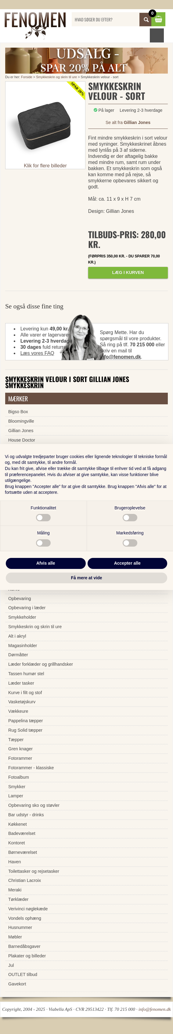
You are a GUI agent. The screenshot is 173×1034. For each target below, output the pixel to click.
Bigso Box (18, 411)
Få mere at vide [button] (86, 577)
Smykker (16, 786)
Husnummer (20, 927)
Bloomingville (21, 421)
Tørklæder (18, 899)
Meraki (14, 889)
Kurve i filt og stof (25, 692)
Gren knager (20, 748)
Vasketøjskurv (21, 701)
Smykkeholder (22, 617)
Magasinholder (22, 645)
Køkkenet (17, 824)
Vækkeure (18, 711)
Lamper (15, 795)
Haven (14, 861)
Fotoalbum (18, 777)
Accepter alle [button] (127, 563)
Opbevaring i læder (26, 607)
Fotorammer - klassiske (31, 767)
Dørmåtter (18, 654)
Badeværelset (21, 833)
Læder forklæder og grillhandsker (40, 664)
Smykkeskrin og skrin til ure (56, 77)
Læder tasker (21, 683)
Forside (26, 77)
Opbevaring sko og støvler (33, 805)
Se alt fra (128, 122)
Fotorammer (20, 758)
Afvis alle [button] (45, 563)
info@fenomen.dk (120, 356)
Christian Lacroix (24, 880)
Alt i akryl (17, 636)
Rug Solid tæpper (25, 730)
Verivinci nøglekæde (28, 908)
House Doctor (21, 440)
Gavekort (17, 983)
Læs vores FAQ (37, 353)
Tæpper (15, 739)
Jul (11, 965)
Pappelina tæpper (25, 720)
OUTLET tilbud (22, 974)
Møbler (15, 936)
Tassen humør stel (26, 673)
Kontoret (16, 842)
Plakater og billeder (27, 955)
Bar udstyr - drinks (26, 814)
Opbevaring (19, 598)
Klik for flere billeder (45, 165)
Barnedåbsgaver (24, 946)
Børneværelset (22, 852)
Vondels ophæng (24, 918)
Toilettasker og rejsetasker (33, 871)
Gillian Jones (20, 430)
